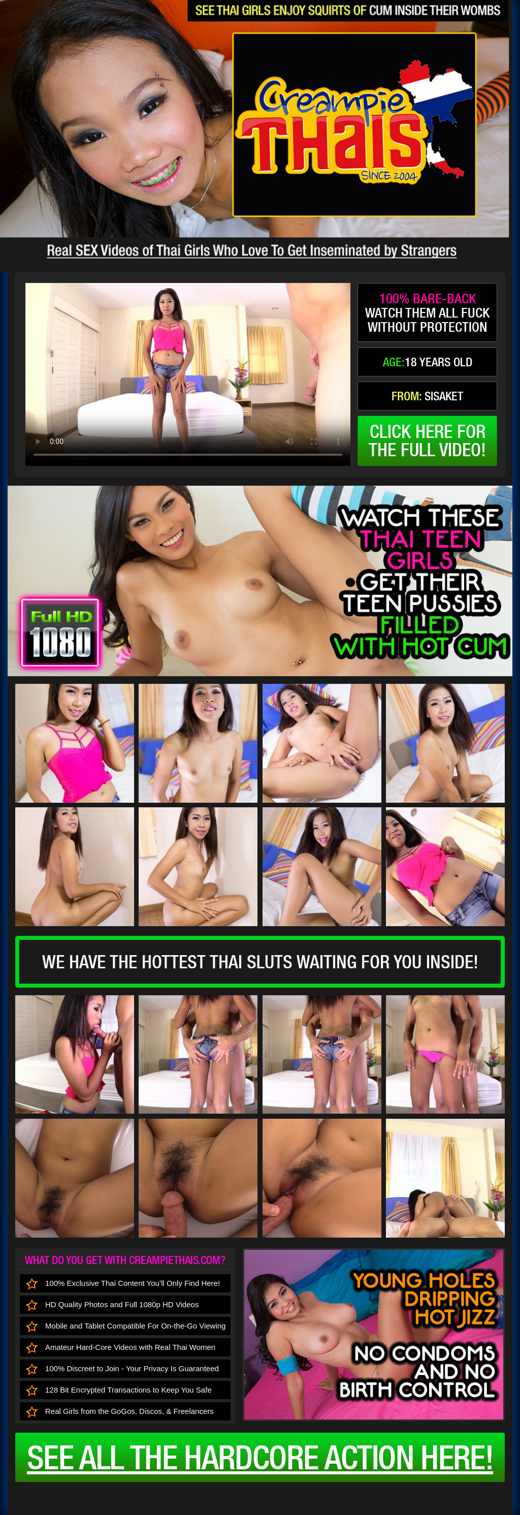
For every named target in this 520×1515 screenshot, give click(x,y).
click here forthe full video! (427, 440)
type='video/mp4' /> (187, 374)
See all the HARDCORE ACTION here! (260, 1457)
